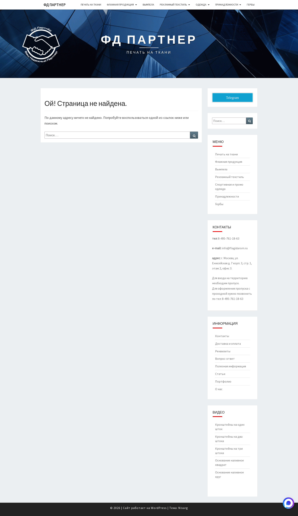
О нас (218, 389)
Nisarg (183, 508)
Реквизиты (222, 351)
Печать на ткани (91, 4)
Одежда (201, 4)
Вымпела (148, 4)
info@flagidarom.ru (235, 248)
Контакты (222, 336)
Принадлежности (226, 4)
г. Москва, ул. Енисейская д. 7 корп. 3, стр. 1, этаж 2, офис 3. (232, 263)
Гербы (250, 4)
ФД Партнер (55, 4)
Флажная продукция (120, 4)
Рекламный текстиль (173, 4)
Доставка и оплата (228, 343)
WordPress (159, 508)
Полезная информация (230, 366)
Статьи (220, 374)
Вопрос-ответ (225, 358)
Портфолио (223, 381)
